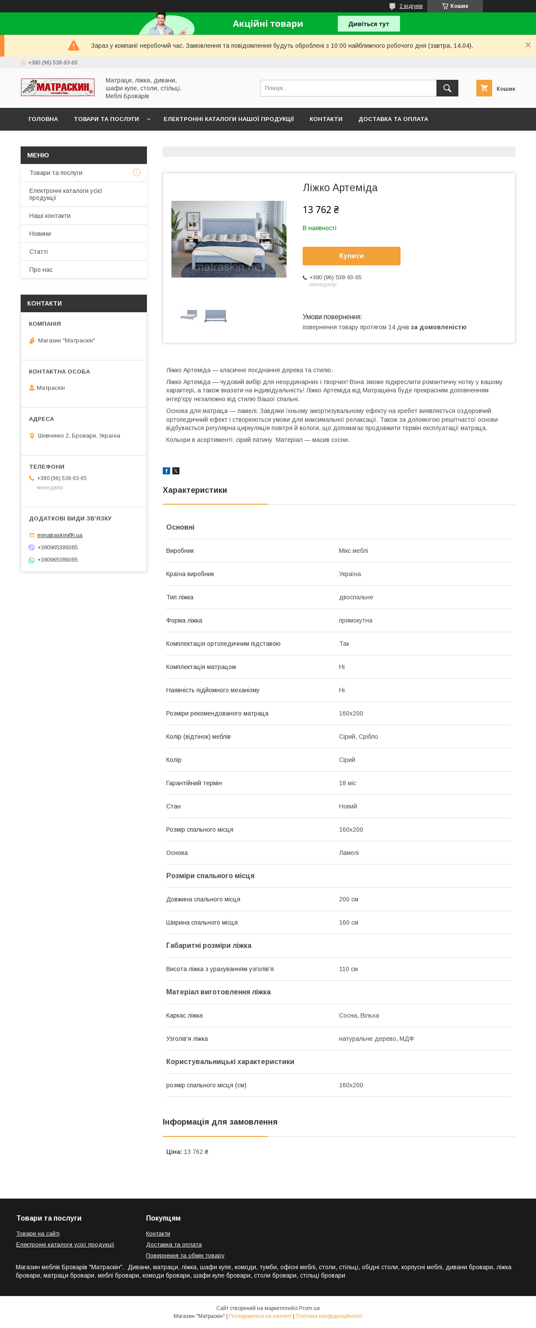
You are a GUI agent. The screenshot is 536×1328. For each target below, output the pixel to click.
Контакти (326, 119)
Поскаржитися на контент (260, 1316)
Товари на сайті (38, 1233)
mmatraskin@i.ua (59, 535)
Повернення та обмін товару (185, 1255)
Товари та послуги (106, 119)
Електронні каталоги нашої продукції (229, 119)
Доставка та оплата (393, 119)
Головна (43, 119)
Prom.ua (309, 1308)
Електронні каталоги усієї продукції (66, 194)
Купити (351, 256)
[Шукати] (447, 88)
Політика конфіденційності (329, 1316)
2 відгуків (411, 6)
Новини (40, 233)
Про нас (41, 269)
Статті (38, 251)
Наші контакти (50, 215)
